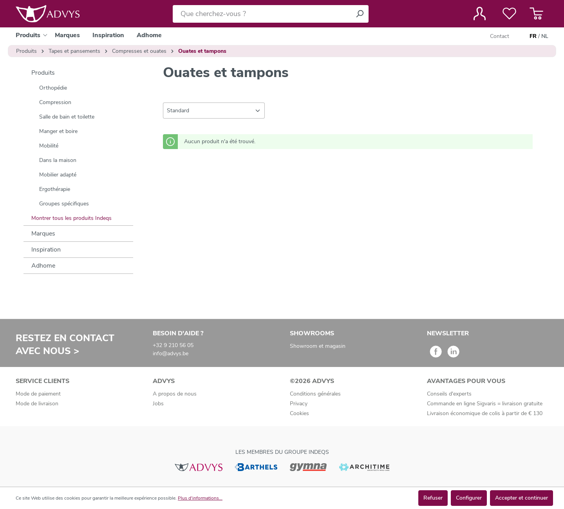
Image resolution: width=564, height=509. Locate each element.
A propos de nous (175, 393)
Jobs (158, 403)
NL (544, 36)
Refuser (433, 498)
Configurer (469, 498)
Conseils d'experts (449, 393)
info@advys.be (170, 353)
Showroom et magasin (317, 346)
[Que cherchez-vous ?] (262, 14)
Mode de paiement (38, 393)
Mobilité (48, 145)
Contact (499, 36)
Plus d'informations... (200, 498)
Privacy (298, 403)
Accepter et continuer (521, 498)
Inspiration (46, 249)
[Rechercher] (360, 14)
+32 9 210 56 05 (173, 345)
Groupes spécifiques (64, 203)
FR (533, 36)
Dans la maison (57, 160)
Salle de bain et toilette (66, 117)
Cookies (299, 413)
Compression (55, 102)
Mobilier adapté (57, 174)
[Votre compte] (479, 13)
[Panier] (536, 13)
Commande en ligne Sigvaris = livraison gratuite (484, 403)
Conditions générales (315, 393)
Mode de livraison (37, 403)
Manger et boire (58, 131)
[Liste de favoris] (509, 13)
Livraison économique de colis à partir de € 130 (484, 413)
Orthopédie (53, 88)
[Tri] (214, 111)
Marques (43, 233)
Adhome (43, 265)
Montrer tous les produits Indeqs (71, 218)
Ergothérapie (54, 189)
